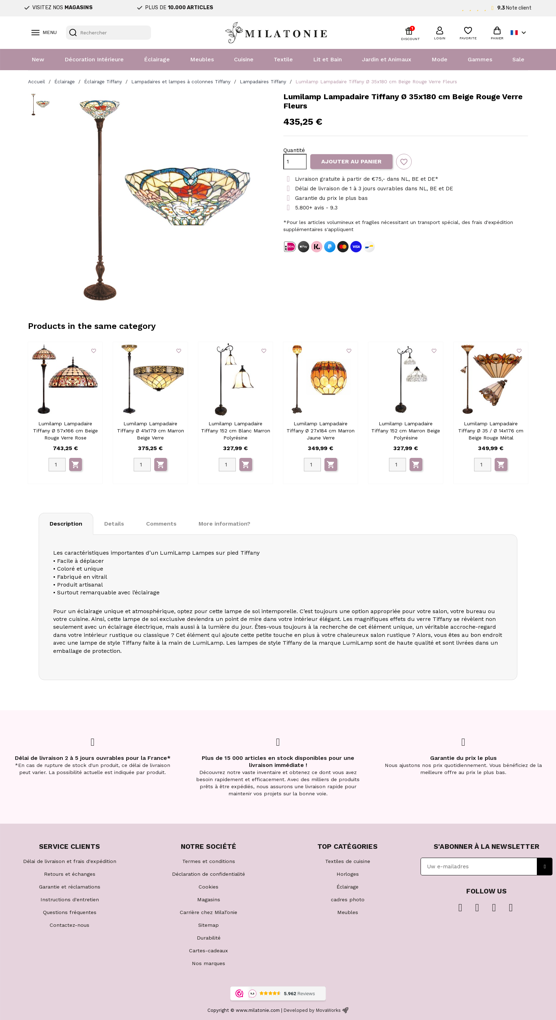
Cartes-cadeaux (208, 950)
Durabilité (209, 938)
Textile (283, 59)
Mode (439, 59)
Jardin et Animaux (386, 59)
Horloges (348, 874)
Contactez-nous (69, 925)
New (38, 59)
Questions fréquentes (69, 912)
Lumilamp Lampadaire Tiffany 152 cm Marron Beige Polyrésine (405, 431)
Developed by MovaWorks (312, 1010)
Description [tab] (66, 523)
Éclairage (157, 59)
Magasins (208, 899)
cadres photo (348, 899)
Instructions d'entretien (69, 899)
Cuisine (244, 59)
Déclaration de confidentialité (208, 874)
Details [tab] (114, 523)
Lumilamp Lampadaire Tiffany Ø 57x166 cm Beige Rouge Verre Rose (65, 431)
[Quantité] (295, 161)
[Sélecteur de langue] (519, 32)
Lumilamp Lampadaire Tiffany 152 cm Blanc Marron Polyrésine (235, 431)
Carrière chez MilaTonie (208, 912)
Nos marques (208, 963)
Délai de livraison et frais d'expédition (69, 861)
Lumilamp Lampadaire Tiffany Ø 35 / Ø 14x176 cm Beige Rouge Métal (490, 431)
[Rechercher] (108, 33)
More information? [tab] (224, 523)
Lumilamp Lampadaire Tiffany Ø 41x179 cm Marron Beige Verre (150, 431)
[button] (439, 32)
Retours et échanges (69, 874)
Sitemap (208, 925)
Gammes (480, 59)
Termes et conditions (208, 861)
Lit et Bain (327, 59)
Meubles (202, 59)
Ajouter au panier (351, 161)
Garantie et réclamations (69, 887)
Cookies (208, 887)
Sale (518, 59)
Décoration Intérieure (94, 59)
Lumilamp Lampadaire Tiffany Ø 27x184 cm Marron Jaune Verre (321, 431)
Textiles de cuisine (347, 861)
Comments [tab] (161, 523)
